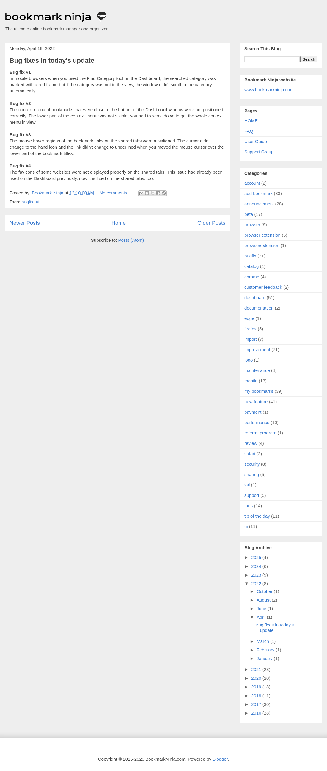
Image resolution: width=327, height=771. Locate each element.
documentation (258, 307)
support (251, 495)
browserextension (261, 245)
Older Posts (211, 223)
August (264, 599)
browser (252, 224)
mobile (250, 380)
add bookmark (258, 193)
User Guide (255, 141)
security (252, 464)
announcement (259, 203)
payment (253, 411)
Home (118, 223)
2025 (256, 557)
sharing (251, 474)
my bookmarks (258, 391)
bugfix (27, 201)
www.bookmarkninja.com (269, 89)
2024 (256, 566)
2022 (256, 583)
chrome (251, 276)
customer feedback (263, 287)
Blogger (220, 758)
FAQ (248, 131)
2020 (256, 678)
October (265, 591)
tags (248, 505)
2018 (256, 695)
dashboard (254, 297)
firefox (250, 328)
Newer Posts (25, 223)
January (265, 658)
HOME (251, 120)
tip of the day (257, 516)
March (263, 641)
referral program (260, 432)
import (250, 339)
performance (256, 422)
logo (248, 359)
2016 (256, 712)
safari (249, 453)
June (262, 608)
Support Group (258, 151)
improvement (257, 349)
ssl (247, 484)
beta (248, 214)
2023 (256, 574)
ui (37, 201)
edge (249, 318)
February (266, 649)
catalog (251, 266)
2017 (256, 704)
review (250, 443)
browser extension (262, 235)
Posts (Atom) (131, 240)
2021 (256, 669)
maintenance (257, 370)
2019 (256, 686)
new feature (256, 401)
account (252, 183)
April (262, 617)
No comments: (115, 192)
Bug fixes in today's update (52, 60)
